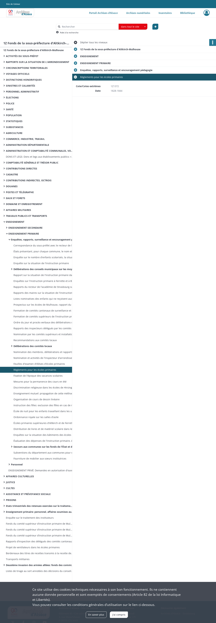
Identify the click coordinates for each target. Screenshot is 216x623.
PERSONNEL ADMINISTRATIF (22, 91)
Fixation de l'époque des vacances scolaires (38, 375)
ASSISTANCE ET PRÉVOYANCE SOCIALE (28, 494)
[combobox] (133, 27)
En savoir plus (96, 614)
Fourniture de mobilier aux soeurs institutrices (40, 458)
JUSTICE (10, 482)
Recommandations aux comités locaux (35, 340)
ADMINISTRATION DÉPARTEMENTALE (27, 144)
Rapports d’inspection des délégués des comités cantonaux (39, 541)
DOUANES (12, 186)
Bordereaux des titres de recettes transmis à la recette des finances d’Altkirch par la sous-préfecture (39, 553)
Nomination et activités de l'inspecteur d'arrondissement (46, 358)
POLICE (10, 103)
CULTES (10, 488)
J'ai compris (118, 614)
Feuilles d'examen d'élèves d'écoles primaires (39, 363)
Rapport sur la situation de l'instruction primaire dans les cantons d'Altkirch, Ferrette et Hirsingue (47, 275)
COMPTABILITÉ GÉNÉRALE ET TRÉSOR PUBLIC (32, 162)
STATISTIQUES (14, 121)
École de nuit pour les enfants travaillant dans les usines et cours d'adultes (47, 411)
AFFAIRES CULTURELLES (20, 476)
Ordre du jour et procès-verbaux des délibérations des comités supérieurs (47, 322)
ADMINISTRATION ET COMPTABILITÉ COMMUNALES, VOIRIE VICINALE (39, 150)
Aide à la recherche (69, 32)
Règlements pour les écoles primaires (35, 369)
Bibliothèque (187, 13)
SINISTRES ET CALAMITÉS (20, 85)
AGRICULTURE (14, 133)
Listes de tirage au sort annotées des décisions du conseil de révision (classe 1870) (39, 571)
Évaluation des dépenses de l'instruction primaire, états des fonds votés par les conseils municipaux (47, 440)
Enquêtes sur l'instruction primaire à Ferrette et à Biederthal (47, 281)
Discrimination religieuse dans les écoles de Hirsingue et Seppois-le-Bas (47, 387)
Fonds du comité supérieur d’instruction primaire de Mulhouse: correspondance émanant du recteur (39, 529)
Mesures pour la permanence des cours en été (40, 381)
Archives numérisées (138, 13)
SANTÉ (10, 109)
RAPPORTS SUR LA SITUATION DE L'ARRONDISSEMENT (37, 62)
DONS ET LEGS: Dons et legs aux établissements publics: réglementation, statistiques (39, 156)
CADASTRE (12, 174)
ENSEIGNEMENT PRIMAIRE (23, 233)
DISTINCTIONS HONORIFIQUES (24, 79)
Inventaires (165, 13)
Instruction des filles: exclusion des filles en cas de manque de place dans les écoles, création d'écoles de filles (47, 405)
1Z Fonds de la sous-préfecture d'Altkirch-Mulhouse (33, 50)
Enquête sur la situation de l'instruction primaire (41, 263)
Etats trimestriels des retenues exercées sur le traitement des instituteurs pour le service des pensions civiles (39, 505)
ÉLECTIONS (12, 97)
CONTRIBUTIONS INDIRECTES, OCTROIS (28, 180)
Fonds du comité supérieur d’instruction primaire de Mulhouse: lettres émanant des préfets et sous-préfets (39, 535)
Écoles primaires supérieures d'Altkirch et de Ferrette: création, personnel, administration (47, 423)
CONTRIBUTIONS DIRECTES (21, 168)
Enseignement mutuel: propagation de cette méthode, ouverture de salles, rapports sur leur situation (47, 393)
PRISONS (11, 500)
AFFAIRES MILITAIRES (18, 210)
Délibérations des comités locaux (33, 346)
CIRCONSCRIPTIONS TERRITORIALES (27, 68)
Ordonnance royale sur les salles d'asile (36, 417)
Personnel (17, 464)
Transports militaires (18, 559)
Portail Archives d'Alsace (103, 13)
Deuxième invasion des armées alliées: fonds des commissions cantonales (39, 565)
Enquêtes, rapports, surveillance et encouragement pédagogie (44, 239)
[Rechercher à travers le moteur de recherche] (89, 26)
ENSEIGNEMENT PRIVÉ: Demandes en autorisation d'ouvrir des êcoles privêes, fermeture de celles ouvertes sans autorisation (42, 470)
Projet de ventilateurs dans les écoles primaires (33, 547)
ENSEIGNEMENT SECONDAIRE (25, 227)
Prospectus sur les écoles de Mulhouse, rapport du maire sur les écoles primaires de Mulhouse (47, 304)
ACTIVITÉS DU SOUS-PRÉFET (22, 56)
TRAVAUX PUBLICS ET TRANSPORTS (26, 215)
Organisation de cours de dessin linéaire (37, 399)
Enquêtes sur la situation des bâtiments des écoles (42, 434)
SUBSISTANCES (14, 127)
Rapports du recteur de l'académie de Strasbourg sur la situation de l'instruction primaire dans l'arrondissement (47, 287)
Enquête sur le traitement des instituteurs (30, 517)
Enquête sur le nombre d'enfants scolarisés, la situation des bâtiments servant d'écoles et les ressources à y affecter (47, 257)
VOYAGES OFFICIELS (17, 73)
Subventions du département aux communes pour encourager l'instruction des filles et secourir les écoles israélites (47, 452)
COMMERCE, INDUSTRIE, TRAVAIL (25, 139)
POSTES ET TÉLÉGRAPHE (20, 192)
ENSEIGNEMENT (15, 221)
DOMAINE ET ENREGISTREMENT (24, 204)
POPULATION (14, 115)
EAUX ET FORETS (15, 198)
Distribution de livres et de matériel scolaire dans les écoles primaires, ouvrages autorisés (47, 429)
